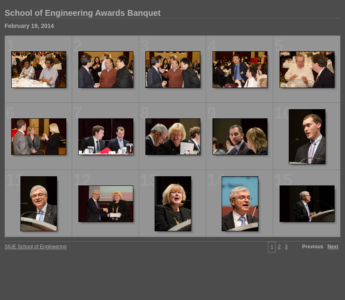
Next (333, 247)
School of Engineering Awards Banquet (82, 13)
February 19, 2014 (29, 25)
